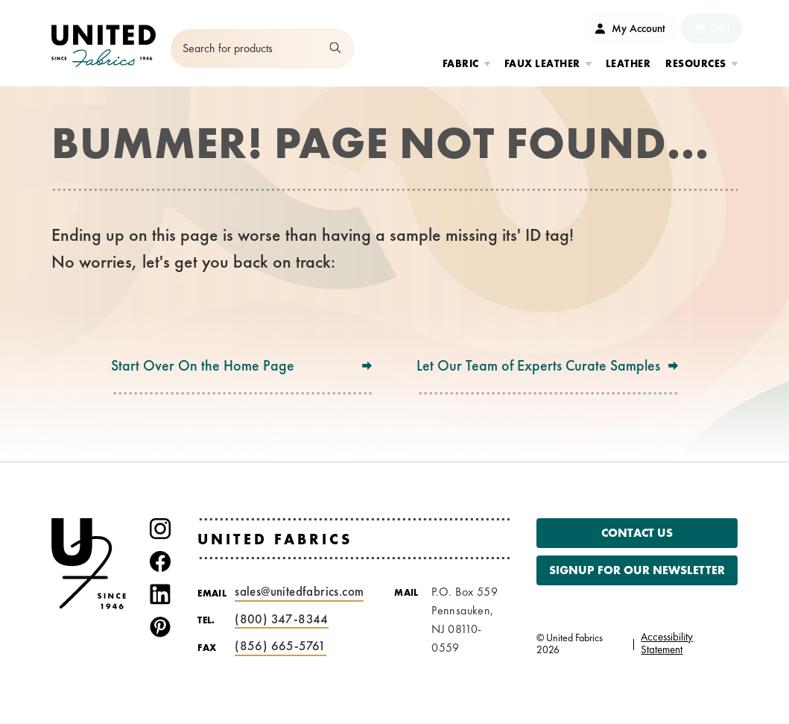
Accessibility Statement (667, 643)
